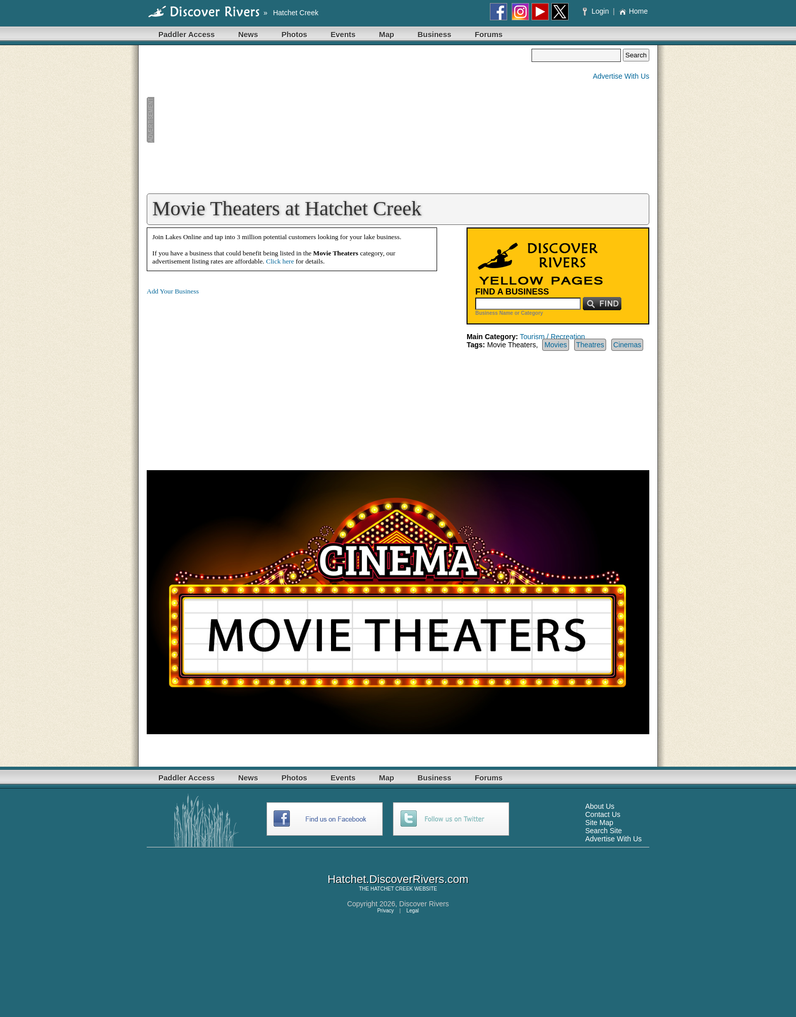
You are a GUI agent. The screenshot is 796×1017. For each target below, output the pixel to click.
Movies (555, 345)
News (248, 34)
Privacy (385, 910)
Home (633, 11)
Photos (294, 34)
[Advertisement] (339, 120)
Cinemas (627, 345)
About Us (600, 806)
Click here (280, 261)
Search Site (603, 831)
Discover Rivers (424, 904)
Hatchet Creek (295, 13)
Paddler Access (186, 34)
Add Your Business (173, 291)
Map (386, 34)
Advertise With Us (621, 76)
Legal (413, 910)
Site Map (599, 822)
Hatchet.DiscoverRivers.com (398, 879)
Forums (489, 34)
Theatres (590, 345)
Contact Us (602, 814)
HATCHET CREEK (392, 889)
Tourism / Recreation (552, 337)
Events (342, 34)
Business (434, 34)
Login (597, 11)
